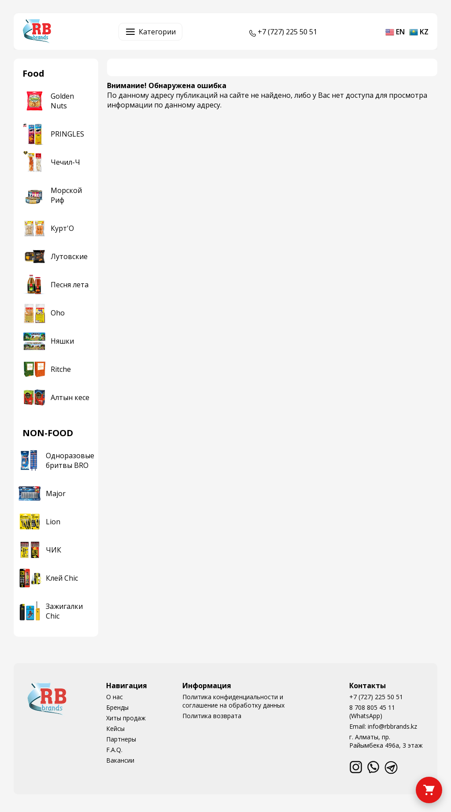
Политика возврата (211, 716)
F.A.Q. (114, 749)
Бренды (117, 707)
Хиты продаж (126, 718)
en (395, 32)
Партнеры (121, 739)
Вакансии (120, 760)
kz (419, 32)
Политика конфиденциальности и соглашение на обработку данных (233, 701)
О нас (114, 697)
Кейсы (115, 728)
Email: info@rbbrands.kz (383, 726)
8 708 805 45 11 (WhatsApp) (372, 711)
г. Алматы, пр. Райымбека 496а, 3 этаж (386, 741)
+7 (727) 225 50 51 (376, 697)
